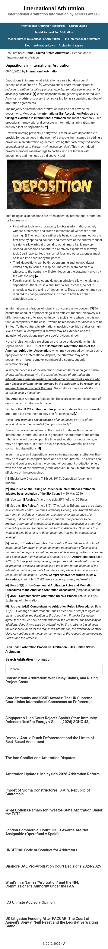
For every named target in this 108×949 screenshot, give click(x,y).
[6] (26, 364)
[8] (39, 448)
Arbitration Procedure (36, 647)
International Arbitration (54, 8)
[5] (92, 308)
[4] (37, 276)
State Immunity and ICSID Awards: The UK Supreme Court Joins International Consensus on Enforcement (50, 700)
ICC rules (27, 543)
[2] (46, 127)
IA (63, 943)
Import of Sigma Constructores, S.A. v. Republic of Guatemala (47, 792)
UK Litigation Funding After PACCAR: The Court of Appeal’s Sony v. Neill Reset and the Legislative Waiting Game (51, 922)
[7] (75, 414)
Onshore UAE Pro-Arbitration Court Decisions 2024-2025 (53, 866)
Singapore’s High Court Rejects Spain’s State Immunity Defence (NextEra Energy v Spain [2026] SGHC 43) (51, 720)
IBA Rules (28, 505)
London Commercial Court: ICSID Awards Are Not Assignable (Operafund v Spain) (46, 832)
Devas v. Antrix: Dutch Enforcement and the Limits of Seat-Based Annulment (49, 740)
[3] (25, 235)
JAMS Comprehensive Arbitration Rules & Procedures (46, 596)
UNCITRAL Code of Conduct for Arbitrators (41, 850)
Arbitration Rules (63, 647)
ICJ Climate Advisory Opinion (30, 902)
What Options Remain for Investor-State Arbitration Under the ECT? (54, 812)
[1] (34, 94)
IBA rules (29, 499)
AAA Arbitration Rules (80, 557)
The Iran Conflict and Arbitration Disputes (40, 758)
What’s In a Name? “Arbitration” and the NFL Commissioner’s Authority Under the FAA (42, 884)
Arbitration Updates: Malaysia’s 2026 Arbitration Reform (52, 774)
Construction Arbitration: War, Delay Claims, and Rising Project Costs (51, 680)
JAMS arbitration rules (38, 409)
